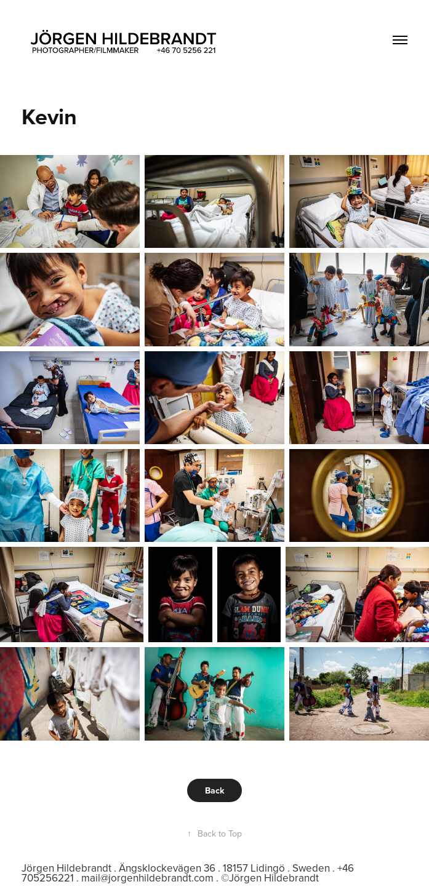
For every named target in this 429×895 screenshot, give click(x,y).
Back (214, 790)
